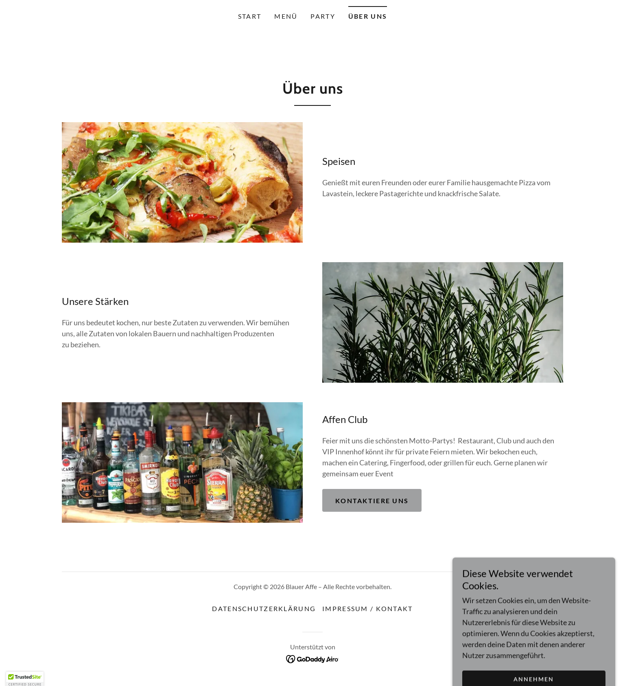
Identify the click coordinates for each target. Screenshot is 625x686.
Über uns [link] (367, 16)
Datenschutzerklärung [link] (264, 608)
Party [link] (322, 16)
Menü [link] (285, 16)
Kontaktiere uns (372, 500)
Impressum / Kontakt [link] (367, 608)
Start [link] (249, 16)
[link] (312, 657)
